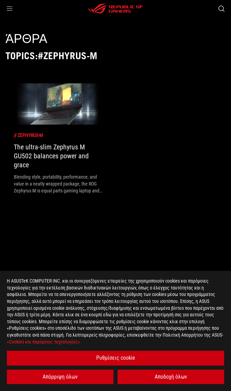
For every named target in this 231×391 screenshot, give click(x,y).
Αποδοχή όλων (171, 376)
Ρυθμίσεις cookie (115, 358)
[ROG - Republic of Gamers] (115, 8)
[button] (10, 8)
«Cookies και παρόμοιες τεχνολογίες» (43, 342)
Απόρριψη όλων (60, 376)
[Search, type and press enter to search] (221, 8)
